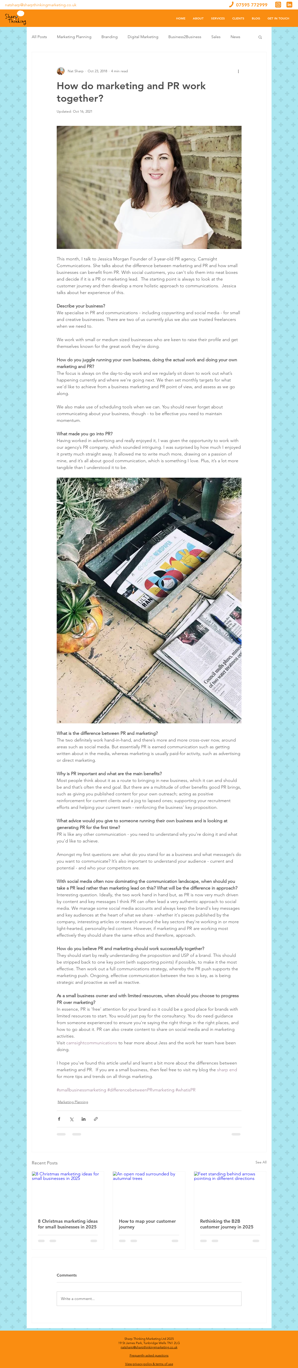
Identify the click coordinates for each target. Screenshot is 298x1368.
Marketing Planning (74, 36)
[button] (260, 37)
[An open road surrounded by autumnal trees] (149, 1192)
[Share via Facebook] (59, 1119)
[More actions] (239, 71)
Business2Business (184, 36)
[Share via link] (95, 1119)
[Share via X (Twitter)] (71, 1119)
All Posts (39, 36)
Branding (109, 36)
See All (261, 1162)
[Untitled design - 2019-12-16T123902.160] (289, 4)
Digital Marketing (143, 36)
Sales (216, 36)
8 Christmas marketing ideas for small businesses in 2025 (68, 1224)
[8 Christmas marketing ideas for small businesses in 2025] (68, 1192)
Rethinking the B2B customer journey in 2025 (227, 1224)
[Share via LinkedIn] (83, 1119)
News (235, 36)
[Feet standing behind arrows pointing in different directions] (230, 1192)
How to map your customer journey (147, 1224)
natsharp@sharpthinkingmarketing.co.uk (40, 4)
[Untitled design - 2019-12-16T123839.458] (278, 4)
